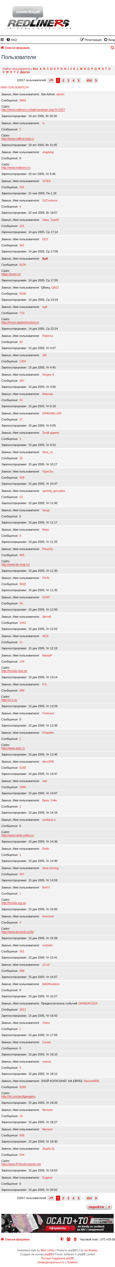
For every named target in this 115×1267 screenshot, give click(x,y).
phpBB (48, 1254)
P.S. (44, 684)
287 (21, 380)
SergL (46, 510)
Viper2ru (47, 471)
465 (21, 555)
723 (21, 313)
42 (21, 341)
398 (21, 970)
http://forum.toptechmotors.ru (20, 322)
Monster (47, 1109)
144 (21, 661)
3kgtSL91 (48, 1148)
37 (21, 419)
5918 (22, 584)
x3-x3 (46, 964)
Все (35, 68)
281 (21, 951)
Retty (45, 848)
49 (21, 603)
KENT (46, 597)
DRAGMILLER (51, 413)
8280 (22, 1087)
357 (21, 874)
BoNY (46, 887)
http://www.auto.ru (13, 748)
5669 (22, 100)
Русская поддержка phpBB (57, 1258)
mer (44, 781)
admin (60, 94)
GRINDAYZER (88, 1003)
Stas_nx (47, 452)
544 (21, 1154)
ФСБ (45, 636)
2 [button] (63, 80)
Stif (44, 355)
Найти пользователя (16, 68)
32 (21, 458)
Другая (25, 72)
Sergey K (48, 374)
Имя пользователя (15, 87)
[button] (51, 80)
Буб (45, 258)
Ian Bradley (91, 1250)
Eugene (47, 1177)
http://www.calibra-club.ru (17, 138)
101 (21, 225)
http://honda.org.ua (13, 902)
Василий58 (91, 1081)
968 (21, 690)
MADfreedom (51, 984)
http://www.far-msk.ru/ (15, 564)
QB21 (55, 287)
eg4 (44, 306)
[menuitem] (11, 40)
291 (21, 187)
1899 (22, 787)
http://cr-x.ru (9, 699)
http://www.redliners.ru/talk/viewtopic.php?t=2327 (33, 109)
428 (21, 477)
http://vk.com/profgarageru (18, 1096)
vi (43, 123)
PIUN (45, 577)
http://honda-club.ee (14, 670)
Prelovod (48, 713)
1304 (22, 361)
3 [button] (68, 80)
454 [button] (89, 80)
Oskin (46, 1022)
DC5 (45, 239)
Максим (47, 394)
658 (21, 1135)
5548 (22, 293)
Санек (46, 1042)
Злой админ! (50, 432)
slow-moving (50, 868)
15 (21, 1116)
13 (21, 497)
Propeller (48, 732)
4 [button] (73, 80)
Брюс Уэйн (49, 800)
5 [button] (78, 80)
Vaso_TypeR (50, 219)
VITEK (46, 181)
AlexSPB (48, 761)
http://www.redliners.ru (15, 167)
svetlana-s (49, 819)
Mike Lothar (47, 1250)
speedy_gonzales (53, 490)
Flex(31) (47, 549)
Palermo (47, 335)
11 (21, 642)
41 (21, 400)
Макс (45, 529)
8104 (22, 264)
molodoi (47, 945)
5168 (22, 767)
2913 (22, 1009)
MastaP (47, 655)
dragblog (48, 152)
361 (21, 245)
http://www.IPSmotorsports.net (21, 1164)
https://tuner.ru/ (11, 274)
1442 (22, 622)
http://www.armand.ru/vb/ (17, 931)
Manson (47, 1129)
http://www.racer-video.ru (17, 835)
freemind (48, 916)
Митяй (46, 616)
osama (46, 1061)
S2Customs (50, 200)
